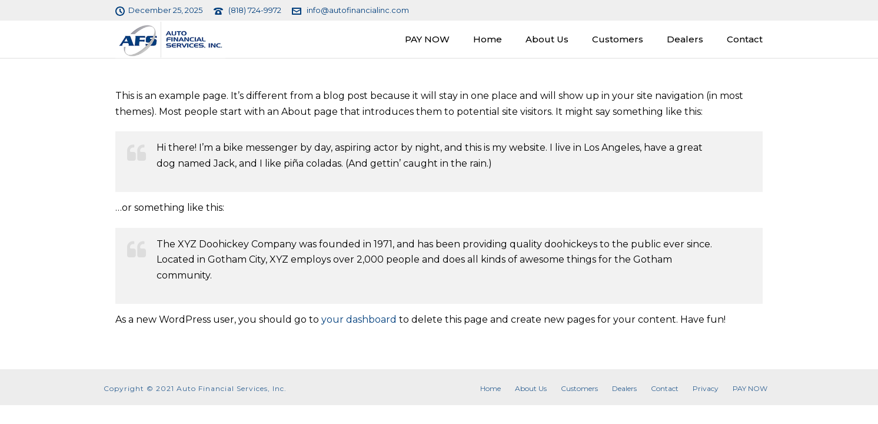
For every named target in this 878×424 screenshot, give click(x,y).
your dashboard (359, 319)
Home (487, 39)
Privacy (706, 388)
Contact (745, 39)
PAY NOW (427, 39)
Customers (617, 39)
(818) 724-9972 (254, 10)
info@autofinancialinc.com (358, 10)
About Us (547, 39)
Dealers (685, 39)
